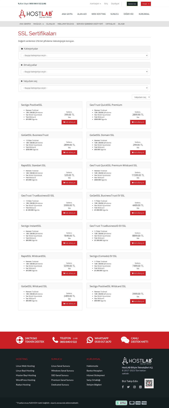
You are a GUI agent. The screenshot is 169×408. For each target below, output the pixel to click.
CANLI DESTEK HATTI (139, 340)
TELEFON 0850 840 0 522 (68, 340)
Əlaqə (121, 24)
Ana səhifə (25, 24)
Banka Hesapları (94, 370)
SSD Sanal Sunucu (60, 375)
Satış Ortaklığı (93, 380)
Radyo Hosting (23, 384)
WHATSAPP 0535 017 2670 (103, 340)
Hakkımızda (92, 366)
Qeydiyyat (115, 3)
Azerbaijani (95, 3)
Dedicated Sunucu (60, 384)
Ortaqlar (110, 24)
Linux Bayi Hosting (25, 370)
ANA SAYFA (67, 14)
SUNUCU (114, 14)
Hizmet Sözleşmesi (96, 375)
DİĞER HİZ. (129, 14)
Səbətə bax (132, 4)
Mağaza (38, 24)
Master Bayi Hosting (26, 375)
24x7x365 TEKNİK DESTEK (34, 340)
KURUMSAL (144, 14)
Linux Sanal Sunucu (60, 366)
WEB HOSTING (99, 14)
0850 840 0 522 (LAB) (37, 3)
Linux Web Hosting (25, 366)
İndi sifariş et (69, 122)
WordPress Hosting (25, 380)
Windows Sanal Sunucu (62, 370)
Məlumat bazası (66, 24)
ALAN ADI (82, 14)
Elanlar (50, 24)
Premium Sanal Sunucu (62, 380)
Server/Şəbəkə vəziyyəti (90, 24)
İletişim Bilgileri (94, 384)
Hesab (145, 4)
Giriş (106, 3)
